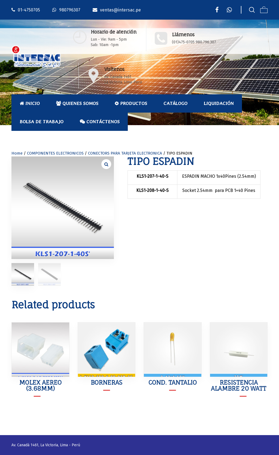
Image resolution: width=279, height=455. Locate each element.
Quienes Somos (77, 103)
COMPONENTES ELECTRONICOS (55, 153)
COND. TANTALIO (172, 382)
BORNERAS (106, 382)
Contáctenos (100, 121)
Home (17, 153)
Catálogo (175, 103)
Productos (131, 103)
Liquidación (219, 103)
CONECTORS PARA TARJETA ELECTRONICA (125, 153)
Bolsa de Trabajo (41, 121)
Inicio (30, 103)
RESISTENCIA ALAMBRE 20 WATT (238, 385)
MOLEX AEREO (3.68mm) (40, 385)
